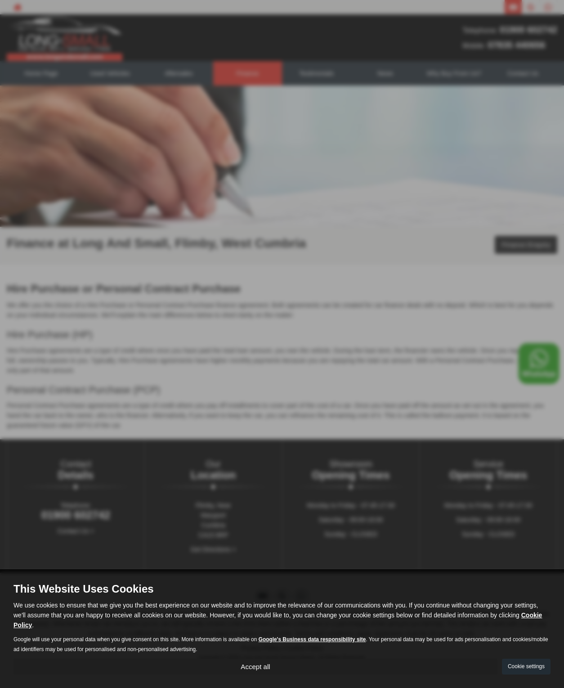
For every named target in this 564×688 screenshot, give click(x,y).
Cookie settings (526, 666)
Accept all (255, 666)
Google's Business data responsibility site (312, 638)
